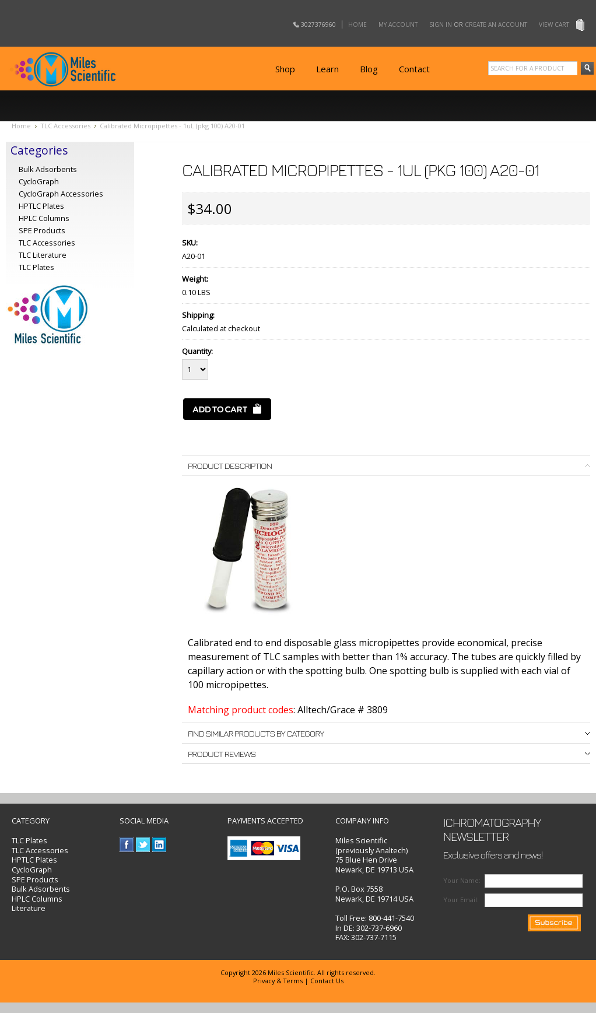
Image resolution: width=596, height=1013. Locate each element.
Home (357, 24)
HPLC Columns (44, 218)
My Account (398, 24)
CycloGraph (39, 181)
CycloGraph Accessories (61, 193)
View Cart (554, 24)
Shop (285, 69)
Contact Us (326, 980)
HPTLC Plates (34, 859)
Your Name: (462, 880)
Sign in (440, 24)
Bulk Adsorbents (48, 169)
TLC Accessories (65, 125)
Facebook (127, 844)
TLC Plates (29, 840)
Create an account (496, 24)
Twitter (143, 844)
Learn (327, 69)
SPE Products (42, 230)
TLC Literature (42, 255)
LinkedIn (159, 844)
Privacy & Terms (278, 980)
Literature (28, 908)
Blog (369, 69)
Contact (414, 69)
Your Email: (461, 899)
